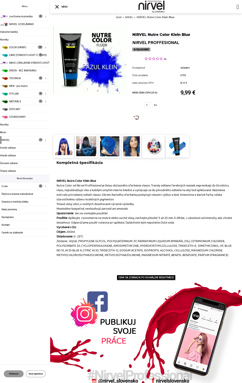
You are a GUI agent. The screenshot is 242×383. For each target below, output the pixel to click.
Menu (61, 7)
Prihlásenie (14, 374)
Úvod (118, 17)
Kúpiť (136, 106)
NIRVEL (129, 17)
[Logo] (151, 7)
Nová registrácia (36, 374)
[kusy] (148, 105)
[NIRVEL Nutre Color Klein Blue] (90, 27)
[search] (238, 7)
